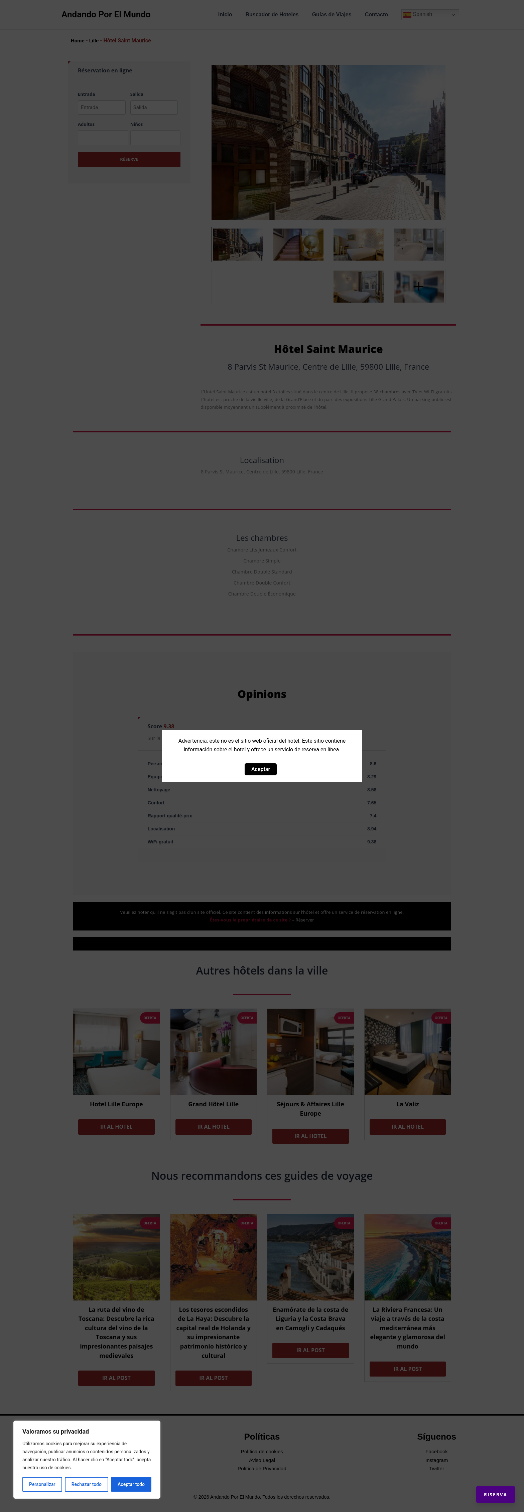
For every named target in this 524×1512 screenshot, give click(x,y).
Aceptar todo (131, 1484)
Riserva (489, 1489)
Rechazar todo (87, 1484)
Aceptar (260, 769)
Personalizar (42, 1484)
